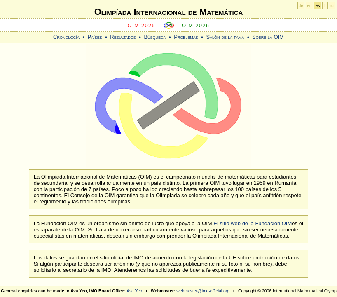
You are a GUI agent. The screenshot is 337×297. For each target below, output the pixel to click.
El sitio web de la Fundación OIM (252, 223)
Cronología (66, 37)
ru (332, 5)
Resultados (123, 37)
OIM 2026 (196, 25)
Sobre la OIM (268, 37)
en (309, 5)
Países (95, 37)
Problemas (186, 37)
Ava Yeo (134, 291)
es (317, 5)
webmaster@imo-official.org (202, 291)
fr (324, 5)
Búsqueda (155, 37)
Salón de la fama (225, 37)
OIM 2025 (142, 25)
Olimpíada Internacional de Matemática (168, 12)
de (301, 5)
